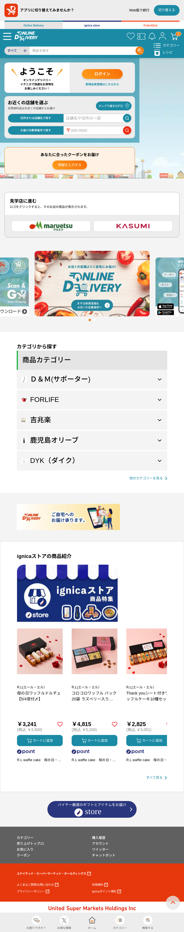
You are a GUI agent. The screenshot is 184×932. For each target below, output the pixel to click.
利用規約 (100, 885)
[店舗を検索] (127, 118)
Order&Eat (150, 25)
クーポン (23, 855)
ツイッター (100, 849)
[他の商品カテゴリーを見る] (148, 478)
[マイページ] (162, 36)
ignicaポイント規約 (106, 891)
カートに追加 (40, 740)
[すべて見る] (156, 777)
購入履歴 (98, 838)
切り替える (166, 10)
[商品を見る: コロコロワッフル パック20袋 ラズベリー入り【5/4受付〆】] (94, 680)
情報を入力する (69, 165)
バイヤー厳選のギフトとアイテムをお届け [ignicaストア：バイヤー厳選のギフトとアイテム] (92, 810)
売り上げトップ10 (30, 844)
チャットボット (103, 855)
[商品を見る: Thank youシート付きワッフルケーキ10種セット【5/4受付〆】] (149, 680)
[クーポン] (141, 36)
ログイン (102, 74)
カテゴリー (25, 838)
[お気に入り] (131, 36)
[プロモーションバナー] (67, 593)
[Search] (82, 51)
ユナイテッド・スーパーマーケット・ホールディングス (54, 873)
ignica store (92, 25)
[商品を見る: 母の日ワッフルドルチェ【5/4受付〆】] (40, 680)
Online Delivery (33, 25)
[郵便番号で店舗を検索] (127, 130)
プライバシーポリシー (33, 891)
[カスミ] (133, 226)
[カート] (174, 36)
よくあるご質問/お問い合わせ (38, 885)
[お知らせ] (152, 36)
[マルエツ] (51, 226)
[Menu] (7, 36)
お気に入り (25, 849)
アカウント (100, 844)
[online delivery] (26, 36)
